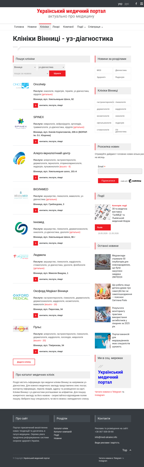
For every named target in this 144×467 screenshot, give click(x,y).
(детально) (47, 94)
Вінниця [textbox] (18, 67)
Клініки (44, 26)
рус (127, 3)
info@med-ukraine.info (106, 437)
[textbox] (31, 73)
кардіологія (120, 109)
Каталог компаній (63, 431)
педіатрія (119, 123)
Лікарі (56, 26)
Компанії (68, 26)
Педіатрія (119, 77)
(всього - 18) (50, 304)
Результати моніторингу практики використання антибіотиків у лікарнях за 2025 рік (121, 317)
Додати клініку (24, 362)
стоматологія (103, 130)
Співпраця (94, 26)
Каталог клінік (61, 428)
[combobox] (25, 67)
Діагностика (121, 70)
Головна (19, 26)
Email (101, 166)
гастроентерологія (104, 102)
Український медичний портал (110, 377)
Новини (32, 26)
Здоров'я (101, 77)
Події (80, 26)
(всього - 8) (65, 166)
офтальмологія (104, 123)
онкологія (119, 116)
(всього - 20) (39, 340)
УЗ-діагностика (120, 131)
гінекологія (120, 102)
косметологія (103, 116)
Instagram (100, 395)
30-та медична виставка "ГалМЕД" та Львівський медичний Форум (121, 215)
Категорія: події (119, 206)
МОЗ (99, 70)
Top (124, 450)
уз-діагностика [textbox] (46, 67)
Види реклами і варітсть (107, 442)
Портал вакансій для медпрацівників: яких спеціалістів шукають (121, 340)
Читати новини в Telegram (108, 392)
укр (120, 3)
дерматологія (103, 109)
